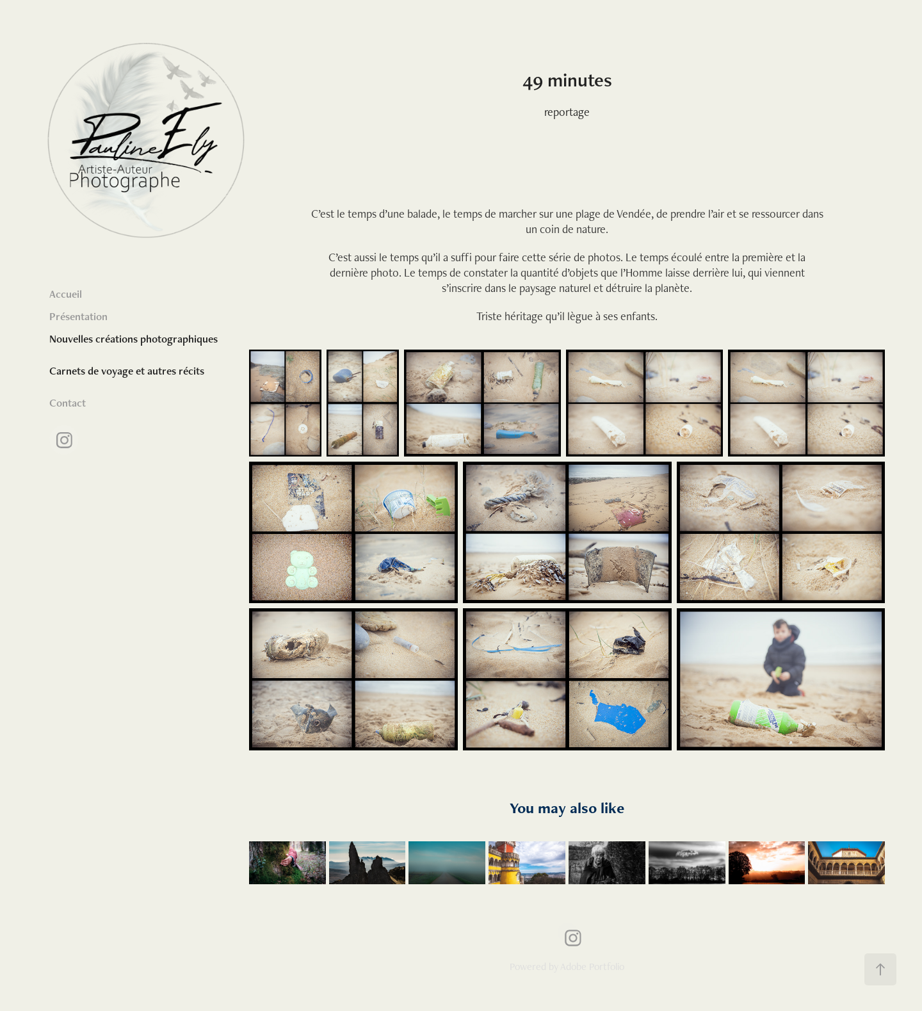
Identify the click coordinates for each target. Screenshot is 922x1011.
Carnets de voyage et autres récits (126, 371)
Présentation (78, 316)
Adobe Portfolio (592, 966)
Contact (67, 403)
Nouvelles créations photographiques (133, 339)
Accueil (65, 294)
